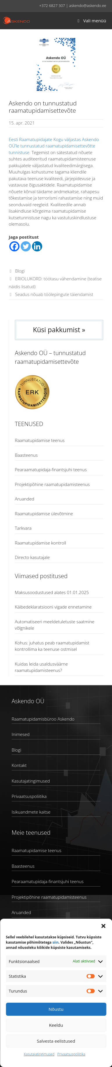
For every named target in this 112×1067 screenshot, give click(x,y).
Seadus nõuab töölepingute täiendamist (54, 294)
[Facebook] (14, 246)
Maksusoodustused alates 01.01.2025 (52, 592)
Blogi (20, 271)
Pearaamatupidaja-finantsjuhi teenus (51, 469)
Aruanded (24, 499)
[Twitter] (26, 246)
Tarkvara (23, 528)
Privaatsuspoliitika (71, 1054)
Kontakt (19, 765)
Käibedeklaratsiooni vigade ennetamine (53, 607)
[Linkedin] (37, 246)
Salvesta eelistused (56, 1041)
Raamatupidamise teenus (40, 440)
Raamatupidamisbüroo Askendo (43, 719)
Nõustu (56, 1009)
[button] (103, 926)
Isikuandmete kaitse (31, 812)
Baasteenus (26, 455)
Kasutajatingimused (39, 1054)
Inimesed (21, 734)
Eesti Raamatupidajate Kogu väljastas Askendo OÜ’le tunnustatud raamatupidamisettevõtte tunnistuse (54, 145)
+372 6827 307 (52, 5)
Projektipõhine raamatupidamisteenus (52, 484)
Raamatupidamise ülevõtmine (44, 513)
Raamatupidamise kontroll (40, 543)
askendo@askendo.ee (87, 5)
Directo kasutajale (32, 557)
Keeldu (56, 1025)
